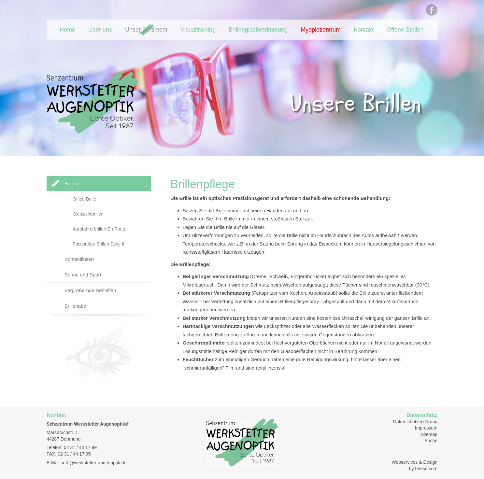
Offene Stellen (405, 29)
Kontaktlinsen (79, 259)
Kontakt (364, 29)
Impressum (426, 427)
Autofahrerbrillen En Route (99, 229)
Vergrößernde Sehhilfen (90, 290)
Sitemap (429, 434)
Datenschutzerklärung (415, 421)
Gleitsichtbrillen (88, 214)
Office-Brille (84, 199)
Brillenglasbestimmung (258, 29)
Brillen (71, 183)
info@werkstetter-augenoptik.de (94, 462)
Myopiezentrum (321, 29)
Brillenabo (75, 306)
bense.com (426, 468)
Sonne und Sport (82, 274)
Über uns (100, 29)
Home (67, 29)
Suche (430, 440)
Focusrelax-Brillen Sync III (99, 244)
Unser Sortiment (146, 29)
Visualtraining (198, 29)
